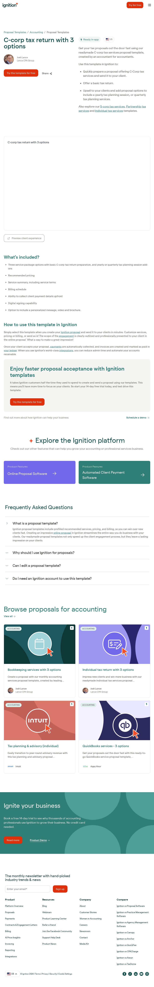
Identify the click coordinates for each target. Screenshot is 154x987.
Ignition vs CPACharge (127, 951)
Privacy (45, 974)
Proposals (9, 912)
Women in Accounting (90, 918)
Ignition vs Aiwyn (125, 957)
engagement (66, 335)
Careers (83, 925)
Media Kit (84, 944)
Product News (49, 944)
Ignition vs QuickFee (126, 945)
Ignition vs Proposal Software (131, 906)
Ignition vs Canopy (125, 932)
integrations (66, 350)
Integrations (11, 956)
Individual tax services (109, 110)
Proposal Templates (15, 32)
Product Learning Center (54, 918)
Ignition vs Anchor (125, 939)
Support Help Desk (51, 937)
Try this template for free (21, 73)
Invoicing (9, 944)
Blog (44, 906)
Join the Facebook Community (57, 931)
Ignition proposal (70, 332)
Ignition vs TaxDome (126, 964)
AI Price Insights (12, 937)
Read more (13, 840)
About (83, 906)
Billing (8, 931)
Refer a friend (49, 925)
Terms (38, 974)
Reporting (10, 950)
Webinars (46, 912)
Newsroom (85, 931)
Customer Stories (88, 912)
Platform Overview (14, 906)
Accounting (36, 32)
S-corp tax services (112, 106)
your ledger (10, 350)
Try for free (135, 5)
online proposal (62, 532)
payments (56, 346)
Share (47, 73)
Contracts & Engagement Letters (21, 925)
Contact (84, 937)
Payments (10, 918)
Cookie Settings (65, 974)
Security (53, 974)
